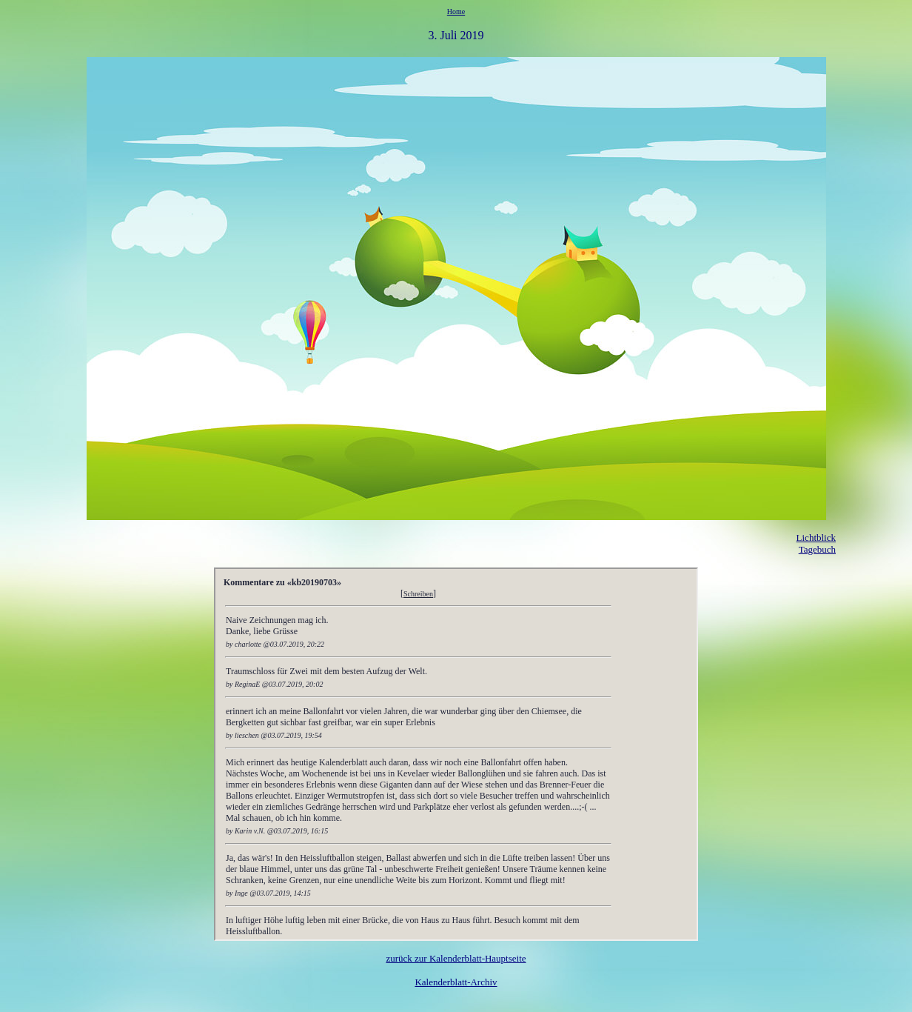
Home (456, 11)
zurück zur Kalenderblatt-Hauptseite (456, 958)
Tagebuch (817, 549)
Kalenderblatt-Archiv (456, 982)
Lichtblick (816, 537)
